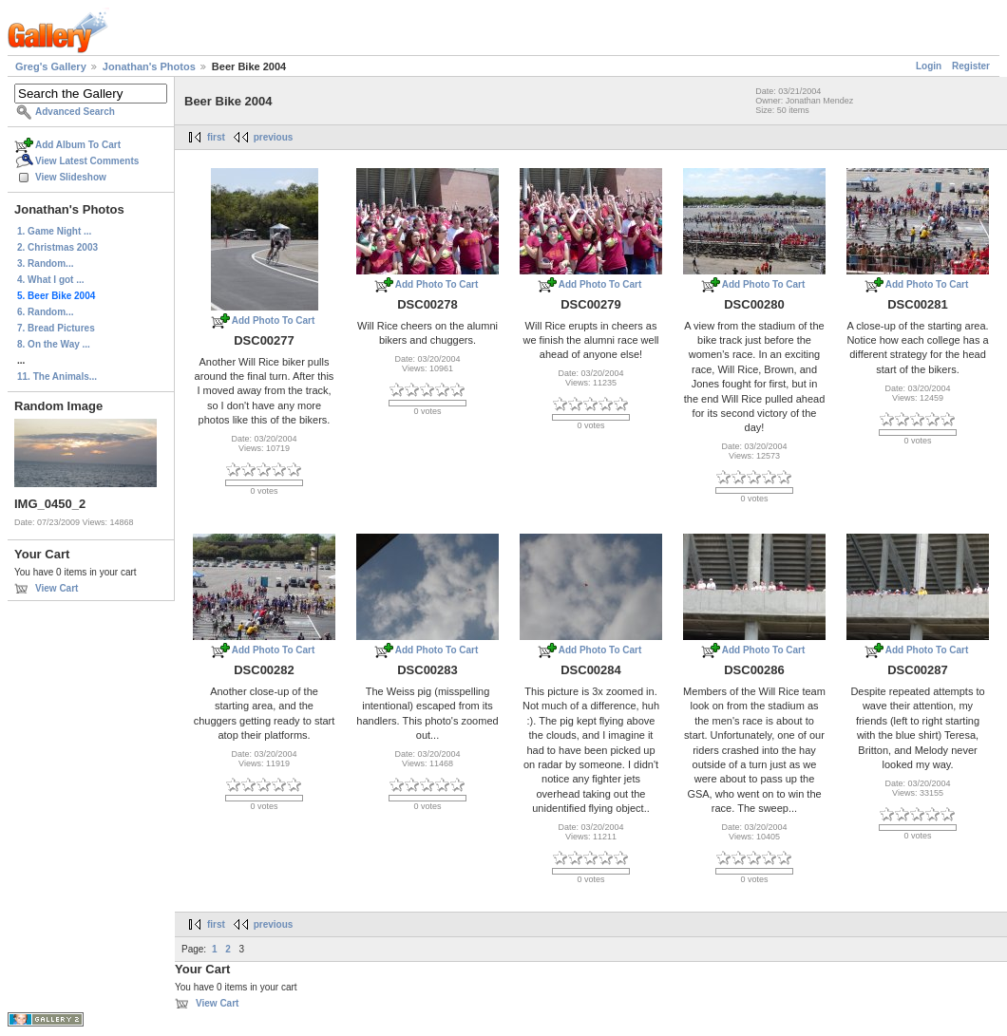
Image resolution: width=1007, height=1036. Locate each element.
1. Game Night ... (54, 231)
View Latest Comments (87, 161)
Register (971, 66)
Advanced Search (75, 111)
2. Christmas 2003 (57, 247)
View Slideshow (70, 177)
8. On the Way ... (53, 344)
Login (928, 66)
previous (274, 137)
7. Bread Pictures (56, 328)
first (216, 137)
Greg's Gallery (50, 66)
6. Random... (45, 312)
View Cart (56, 588)
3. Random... (45, 263)
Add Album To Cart (78, 145)
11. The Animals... (57, 376)
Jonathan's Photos (149, 66)
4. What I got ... (51, 279)
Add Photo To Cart (273, 320)
